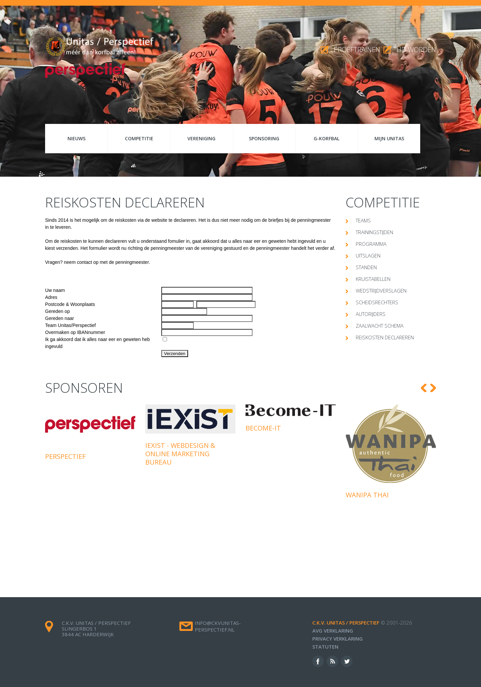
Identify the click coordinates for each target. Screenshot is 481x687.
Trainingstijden (374, 232)
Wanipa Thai (367, 494)
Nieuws (76, 138)
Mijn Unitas (389, 138)
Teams (363, 220)
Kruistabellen (373, 279)
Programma (371, 243)
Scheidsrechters (377, 302)
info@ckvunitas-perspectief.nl (218, 626)
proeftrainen (357, 49)
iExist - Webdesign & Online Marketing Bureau (180, 454)
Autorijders (370, 314)
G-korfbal (326, 138)
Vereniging (201, 138)
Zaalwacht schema (380, 325)
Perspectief (65, 456)
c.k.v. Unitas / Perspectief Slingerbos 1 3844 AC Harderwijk (96, 629)
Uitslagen (368, 255)
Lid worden (416, 49)
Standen (366, 267)
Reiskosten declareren (385, 337)
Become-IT (263, 428)
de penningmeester (129, 262)
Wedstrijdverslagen (381, 290)
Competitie (139, 138)
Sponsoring (264, 138)
